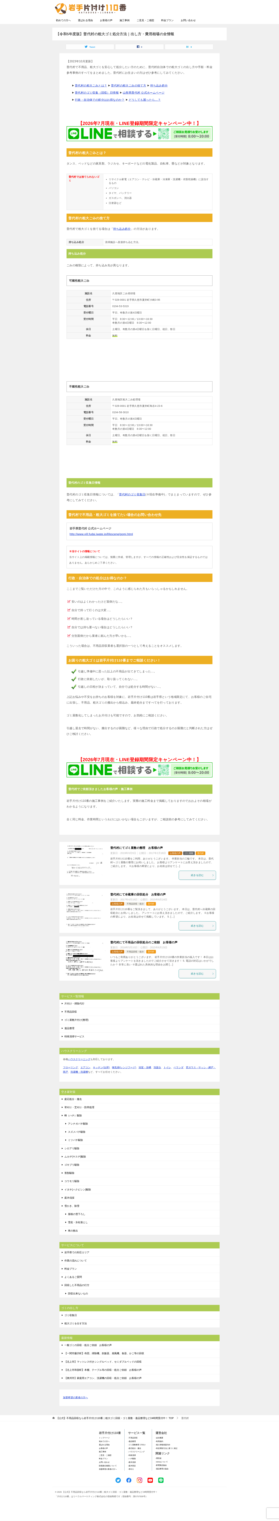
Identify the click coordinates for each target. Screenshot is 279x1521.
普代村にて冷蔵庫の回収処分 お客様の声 (138, 904)
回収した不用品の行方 (76, 1295)
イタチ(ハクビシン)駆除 (77, 1200)
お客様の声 (106, 30)
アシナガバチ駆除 (78, 1134)
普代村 (200, 864)
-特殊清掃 (132, 1466)
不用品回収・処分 (135, 914)
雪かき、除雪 (71, 1216)
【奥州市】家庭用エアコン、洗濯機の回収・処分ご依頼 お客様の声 (103, 1388)
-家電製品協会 (161, 1476)
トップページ (104, 1448)
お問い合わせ (188, 30)
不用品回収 (70, 1022)
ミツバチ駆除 (75, 1150)
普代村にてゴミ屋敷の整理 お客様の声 (136, 858)
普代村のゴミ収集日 (132, 504)
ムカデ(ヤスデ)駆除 (75, 1167)
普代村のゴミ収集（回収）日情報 (97, 103)
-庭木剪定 (132, 1476)
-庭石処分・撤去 (134, 1459)
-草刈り (131, 1480)
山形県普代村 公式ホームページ (143, 103)
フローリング (70, 1077)
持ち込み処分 (159, 96)
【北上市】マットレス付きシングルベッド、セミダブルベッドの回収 (103, 1372)
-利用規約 (159, 1452)
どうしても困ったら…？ (145, 110)
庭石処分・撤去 (73, 1109)
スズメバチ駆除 (76, 1142)
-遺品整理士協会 (162, 1479)
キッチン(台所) (101, 1077)
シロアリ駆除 (71, 1158)
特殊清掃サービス (74, 1047)
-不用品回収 (133, 1448)
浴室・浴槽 (145, 1077)
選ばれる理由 (85, 30)
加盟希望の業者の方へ (75, 1408)
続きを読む (202, 885)
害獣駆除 (69, 1183)
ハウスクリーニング (79, 1069)
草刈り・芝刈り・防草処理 (79, 1117)
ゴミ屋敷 (189, 864)
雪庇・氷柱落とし (78, 1232)
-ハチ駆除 (132, 1469)
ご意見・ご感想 (145, 30)
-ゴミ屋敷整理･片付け (137, 1455)
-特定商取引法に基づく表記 (166, 1459)
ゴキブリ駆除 (71, 1175)
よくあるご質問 (73, 1287)
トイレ (167, 1077)
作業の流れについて (75, 1271)
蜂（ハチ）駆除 (73, 1126)
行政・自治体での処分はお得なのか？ (100, 110)
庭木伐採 (69, 1208)
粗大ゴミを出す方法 (75, 1333)
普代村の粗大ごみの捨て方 (128, 96)
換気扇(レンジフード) (124, 1077)
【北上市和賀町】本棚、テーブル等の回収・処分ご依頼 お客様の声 (103, 1380)
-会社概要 (159, 1448)
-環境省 (158, 1469)
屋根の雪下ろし (76, 1224)
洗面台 (157, 1077)
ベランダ (178, 1077)
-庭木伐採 (132, 1473)
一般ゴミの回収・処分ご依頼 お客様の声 (88, 1355)
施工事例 (125, 30)
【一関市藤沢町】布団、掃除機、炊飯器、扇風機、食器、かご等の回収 (104, 1363)
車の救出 (73, 1241)
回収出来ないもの (78, 1304)
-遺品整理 (132, 1452)
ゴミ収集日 (70, 1325)
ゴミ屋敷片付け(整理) (76, 1030)
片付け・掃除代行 (74, 1014)
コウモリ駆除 (71, 1191)
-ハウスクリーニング (136, 1462)
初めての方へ (63, 30)
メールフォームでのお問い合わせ (191, 21)
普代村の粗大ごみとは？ (91, 96)
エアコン (85, 1077)
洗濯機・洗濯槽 (79, 1082)
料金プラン (167, 30)
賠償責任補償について (108, 1476)
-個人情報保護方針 (163, 1455)
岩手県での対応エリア (76, 1262)
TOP (115, 1428)
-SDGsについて (162, 1472)
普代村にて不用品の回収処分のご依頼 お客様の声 (143, 952)
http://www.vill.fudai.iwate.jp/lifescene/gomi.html (101, 544)
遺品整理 (69, 1038)
